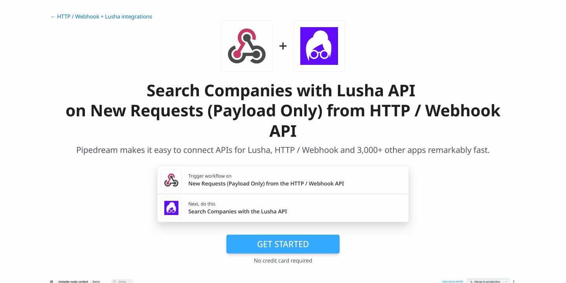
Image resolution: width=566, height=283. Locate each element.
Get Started (283, 244)
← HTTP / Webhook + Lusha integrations (101, 16)
